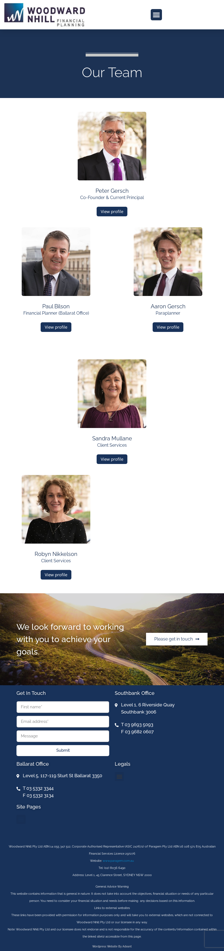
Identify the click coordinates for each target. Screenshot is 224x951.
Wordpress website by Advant (112, 946)
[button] (156, 14)
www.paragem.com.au (118, 861)
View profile (112, 211)
